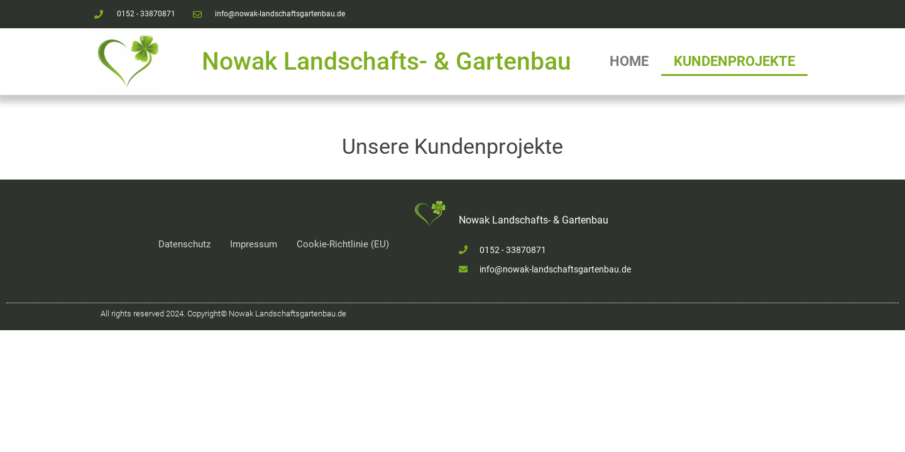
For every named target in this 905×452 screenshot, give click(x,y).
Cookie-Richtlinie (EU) (343, 244)
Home (629, 61)
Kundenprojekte (734, 61)
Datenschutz (184, 244)
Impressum (253, 244)
